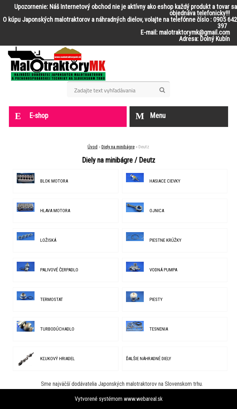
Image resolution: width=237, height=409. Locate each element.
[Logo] (57, 63)
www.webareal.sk (143, 398)
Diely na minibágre (118, 146)
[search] (162, 90)
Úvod (93, 146)
